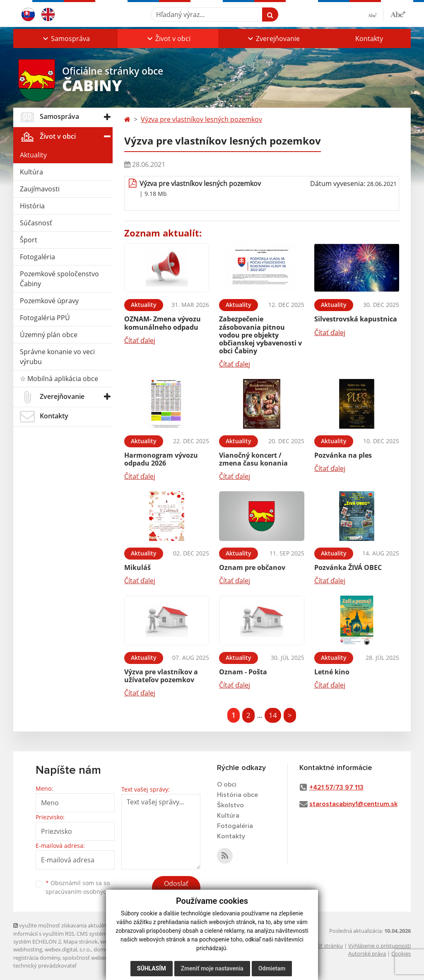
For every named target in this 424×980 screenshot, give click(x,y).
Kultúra (31, 171)
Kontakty (369, 38)
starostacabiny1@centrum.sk (353, 804)
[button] (65, 38)
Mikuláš (137, 567)
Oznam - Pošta (243, 671)
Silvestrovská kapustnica (355, 318)
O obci (226, 784)
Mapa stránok (80, 941)
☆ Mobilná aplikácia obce (59, 378)
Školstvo (230, 805)
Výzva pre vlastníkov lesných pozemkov (201, 119)
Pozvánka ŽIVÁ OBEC (348, 567)
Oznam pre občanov (252, 567)
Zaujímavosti (40, 188)
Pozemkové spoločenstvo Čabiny (59, 278)
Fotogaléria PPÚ (45, 317)
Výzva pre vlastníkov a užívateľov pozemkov (161, 675)
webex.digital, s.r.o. (68, 949)
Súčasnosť (36, 222)
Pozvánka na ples (343, 455)
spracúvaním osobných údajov (88, 892)
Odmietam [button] (271, 968)
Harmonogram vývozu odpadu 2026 (161, 459)
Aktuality (33, 154)
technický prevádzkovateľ (44, 965)
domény (104, 949)
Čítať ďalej (139, 340)
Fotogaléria (37, 256)
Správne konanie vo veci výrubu (57, 356)
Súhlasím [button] (151, 968)
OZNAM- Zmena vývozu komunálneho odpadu (162, 322)
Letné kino (331, 671)
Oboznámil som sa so (88, 887)
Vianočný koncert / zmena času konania (253, 459)
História (32, 205)
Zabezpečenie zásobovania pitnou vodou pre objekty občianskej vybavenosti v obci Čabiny (260, 334)
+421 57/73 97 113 (336, 787)
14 (273, 715)
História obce (237, 795)
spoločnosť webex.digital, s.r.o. (100, 957)
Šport (28, 239)
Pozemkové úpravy (49, 300)
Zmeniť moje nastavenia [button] (212, 968)
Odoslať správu (176, 888)
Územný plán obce (48, 334)
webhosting (27, 949)
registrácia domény (36, 957)
